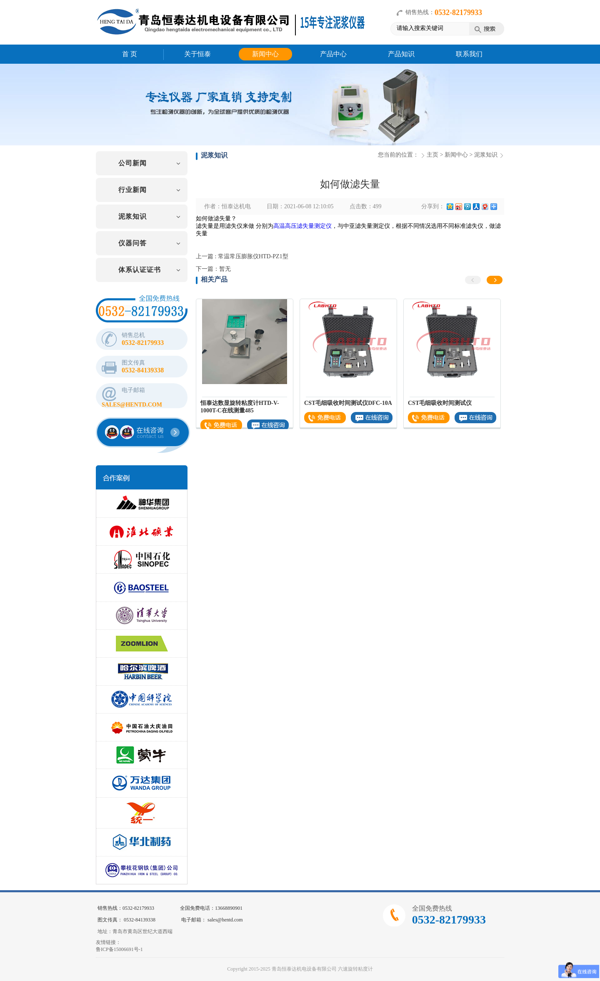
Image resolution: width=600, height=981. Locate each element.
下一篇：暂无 (213, 269)
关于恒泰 (197, 53)
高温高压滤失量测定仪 (302, 226)
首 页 (129, 53)
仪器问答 (132, 243)
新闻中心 (265, 53)
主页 (432, 155)
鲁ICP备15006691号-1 (119, 949)
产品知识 (401, 53)
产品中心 (333, 53)
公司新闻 (132, 163)
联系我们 (469, 53)
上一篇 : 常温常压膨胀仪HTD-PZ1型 (242, 256)
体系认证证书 (139, 269)
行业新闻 (132, 189)
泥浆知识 (132, 216)
